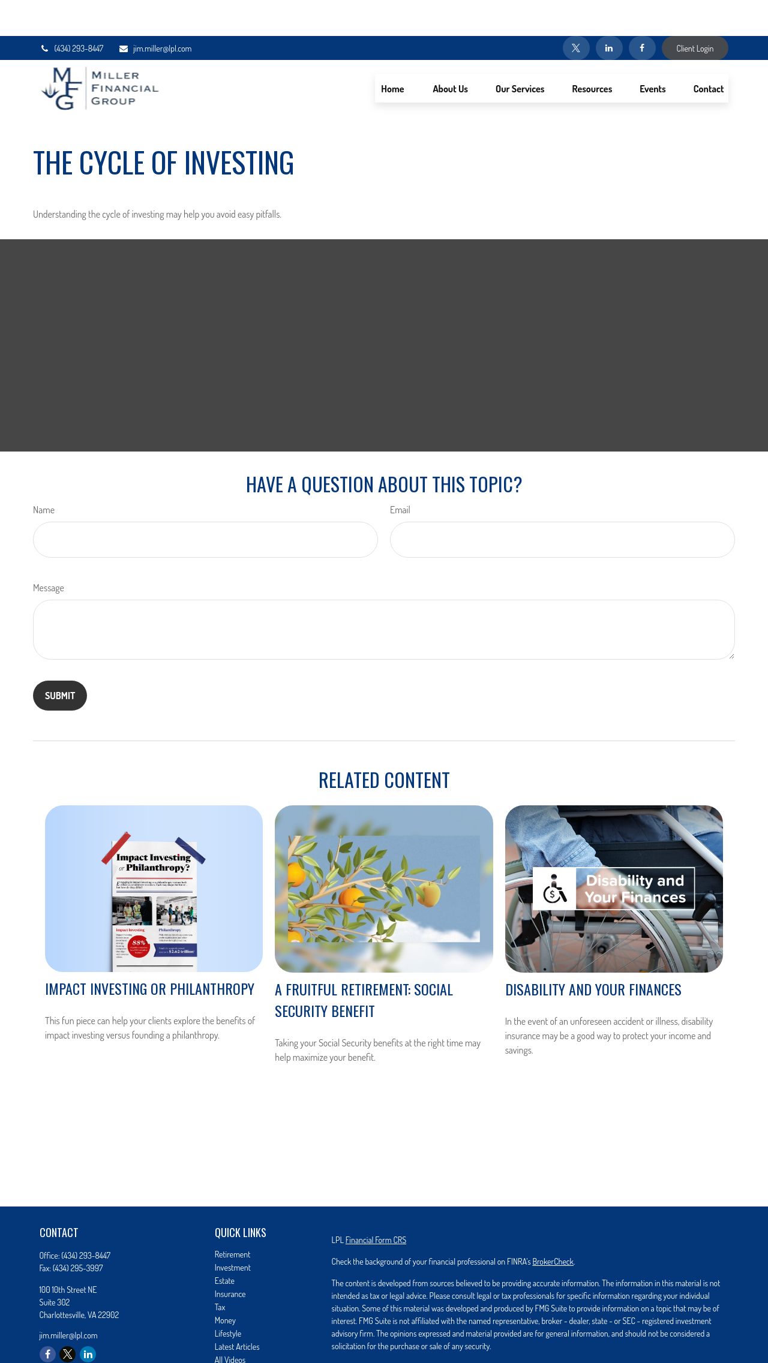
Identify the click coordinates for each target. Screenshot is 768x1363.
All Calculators (237, 1337)
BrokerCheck (552, 1225)
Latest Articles (237, 1310)
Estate (225, 1244)
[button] (392, 52)
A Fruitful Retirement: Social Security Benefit (364, 963)
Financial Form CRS (376, 1204)
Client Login (695, 12)
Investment (233, 1231)
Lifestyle (228, 1297)
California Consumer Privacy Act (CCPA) (652, 1331)
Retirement (233, 1218)
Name (44, 474)
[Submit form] (60, 660)
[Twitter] (576, 12)
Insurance (230, 1258)
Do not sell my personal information (613, 1344)
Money (225, 1284)
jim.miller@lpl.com (154, 12)
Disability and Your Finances (593, 953)
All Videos (230, 1324)
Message (48, 552)
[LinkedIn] (609, 12)
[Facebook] (642, 12)
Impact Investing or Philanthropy (149, 952)
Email (400, 474)
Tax (220, 1271)
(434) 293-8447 (72, 12)
